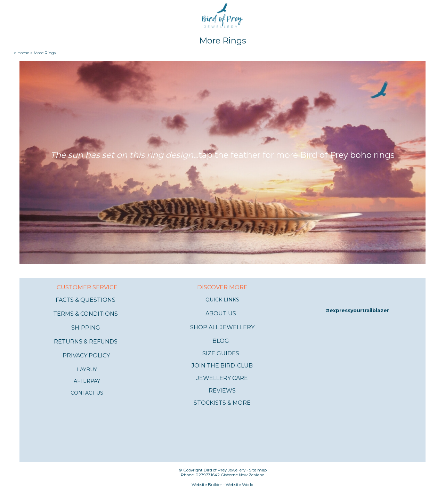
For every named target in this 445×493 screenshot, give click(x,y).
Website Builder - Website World (222, 484)
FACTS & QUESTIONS (85, 300)
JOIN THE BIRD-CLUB (222, 365)
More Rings (45, 52)
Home (23, 52)
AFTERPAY (87, 381)
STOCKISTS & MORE (222, 402)
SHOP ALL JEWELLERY (222, 327)
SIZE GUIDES (220, 353)
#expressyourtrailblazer (357, 310)
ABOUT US (220, 313)
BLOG (220, 341)
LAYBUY (87, 369)
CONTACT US (87, 393)
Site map (258, 470)
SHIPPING (85, 327)
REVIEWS (222, 390)
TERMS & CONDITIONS (85, 313)
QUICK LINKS (222, 300)
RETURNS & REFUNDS (86, 341)
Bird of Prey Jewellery (224, 470)
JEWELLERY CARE (222, 378)
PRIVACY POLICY (86, 355)
